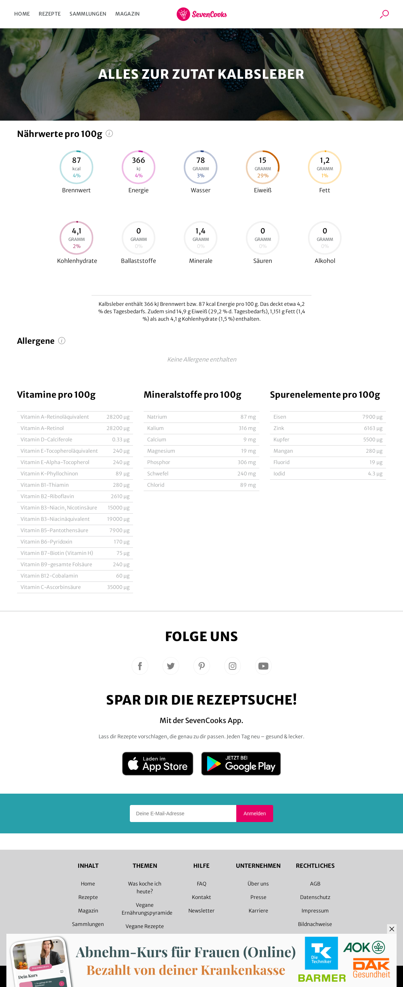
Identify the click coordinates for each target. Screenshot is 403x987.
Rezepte (50, 14)
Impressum (315, 911)
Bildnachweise (315, 924)
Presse (258, 897)
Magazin (127, 14)
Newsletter (201, 911)
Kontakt (201, 897)
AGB (315, 884)
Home (22, 14)
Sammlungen (88, 14)
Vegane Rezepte (145, 926)
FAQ (201, 884)
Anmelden (254, 813)
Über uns (258, 884)
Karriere (258, 911)
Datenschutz (315, 897)
